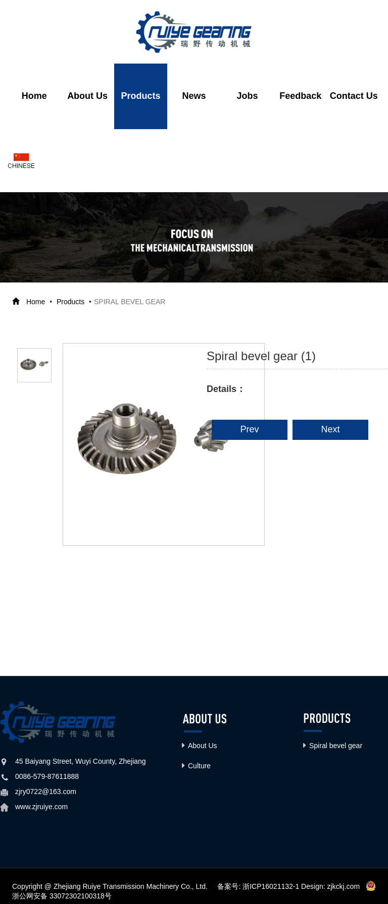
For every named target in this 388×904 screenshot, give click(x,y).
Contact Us (354, 96)
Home (34, 96)
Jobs (247, 96)
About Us (87, 96)
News (194, 96)
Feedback (300, 96)
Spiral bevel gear (335, 746)
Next (330, 430)
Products (141, 96)
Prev (249, 430)
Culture (199, 766)
